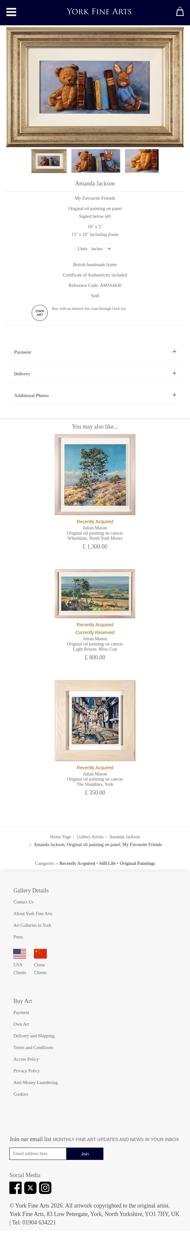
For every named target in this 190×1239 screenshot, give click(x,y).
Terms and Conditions (33, 1047)
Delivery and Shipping (33, 1035)
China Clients (40, 965)
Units (83, 248)
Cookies (20, 1094)
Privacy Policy (26, 1070)
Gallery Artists (90, 836)
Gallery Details (30, 890)
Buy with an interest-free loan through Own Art (88, 308)
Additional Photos (31, 395)
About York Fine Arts (32, 913)
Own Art (21, 1024)
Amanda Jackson (124, 836)
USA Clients (19, 965)
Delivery (22, 374)
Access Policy (26, 1059)
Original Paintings (137, 863)
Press (18, 937)
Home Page (60, 836)
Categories (44, 863)
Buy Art (22, 1001)
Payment (22, 352)
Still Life (107, 863)
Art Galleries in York (32, 925)
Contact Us (23, 902)
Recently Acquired (77, 863)
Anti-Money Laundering (35, 1082)
